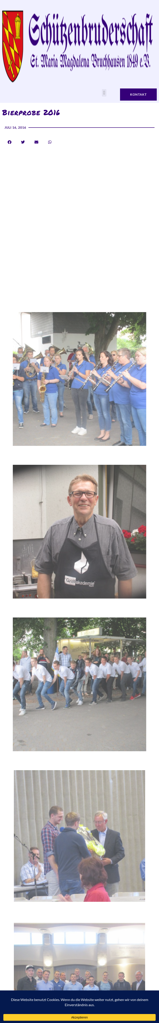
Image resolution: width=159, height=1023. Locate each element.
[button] (104, 93)
